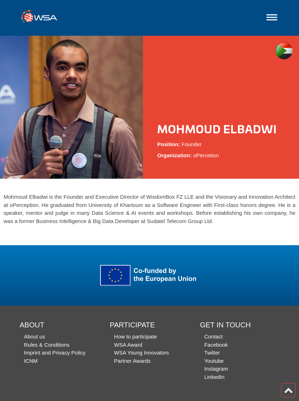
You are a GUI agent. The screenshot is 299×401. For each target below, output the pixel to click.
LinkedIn (214, 377)
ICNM (31, 361)
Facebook (216, 345)
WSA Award (128, 345)
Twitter (212, 353)
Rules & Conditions (47, 345)
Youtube (214, 361)
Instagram (216, 369)
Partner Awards (132, 361)
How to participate (135, 336)
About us (34, 336)
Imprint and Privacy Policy (55, 353)
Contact (213, 336)
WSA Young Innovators (141, 353)
